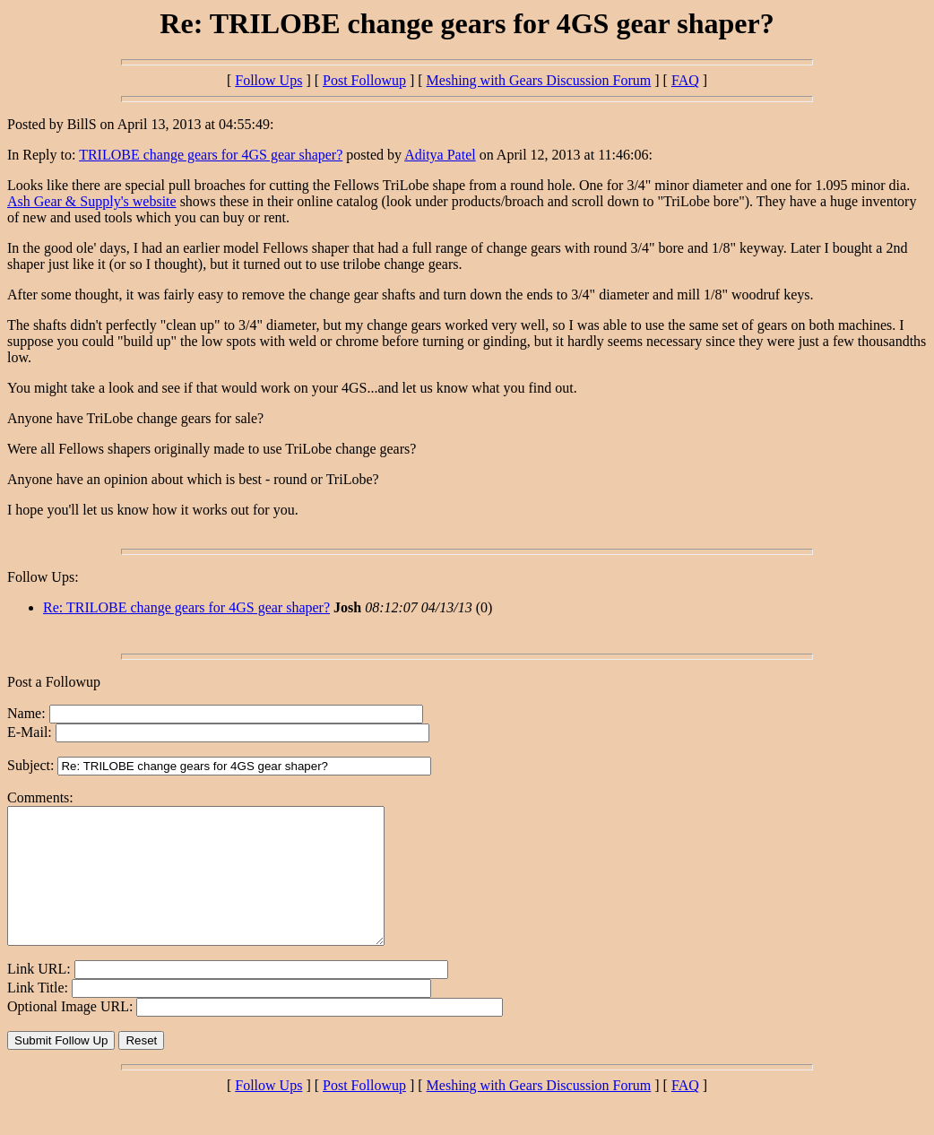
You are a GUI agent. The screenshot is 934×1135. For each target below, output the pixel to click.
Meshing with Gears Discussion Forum (539, 80)
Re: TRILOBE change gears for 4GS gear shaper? (186, 607)
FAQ (685, 80)
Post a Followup (53, 681)
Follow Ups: (43, 577)
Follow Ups (268, 80)
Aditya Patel (440, 154)
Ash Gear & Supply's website (92, 201)
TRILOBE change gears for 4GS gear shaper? (210, 154)
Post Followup (364, 80)
